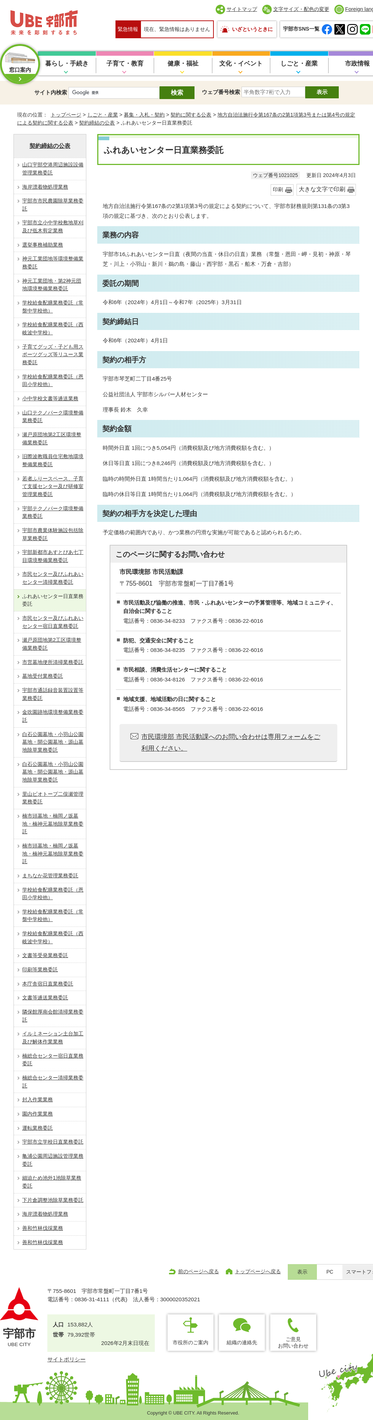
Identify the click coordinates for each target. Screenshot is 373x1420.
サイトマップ (242, 9)
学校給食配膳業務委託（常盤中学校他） (52, 307)
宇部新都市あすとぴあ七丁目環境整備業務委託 (52, 556)
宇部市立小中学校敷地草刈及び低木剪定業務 (52, 226)
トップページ (66, 115)
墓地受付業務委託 (42, 676)
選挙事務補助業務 (42, 245)
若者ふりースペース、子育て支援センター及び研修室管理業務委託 (52, 486)
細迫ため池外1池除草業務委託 (51, 1182)
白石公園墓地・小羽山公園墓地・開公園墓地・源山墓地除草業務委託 (52, 742)
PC (329, 1272)
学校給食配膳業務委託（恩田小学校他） (52, 381)
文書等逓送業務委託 (45, 997)
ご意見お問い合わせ (293, 1342)
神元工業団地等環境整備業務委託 (52, 263)
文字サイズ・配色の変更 (301, 9)
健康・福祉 (183, 63)
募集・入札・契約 (144, 115)
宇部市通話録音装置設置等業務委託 (52, 694)
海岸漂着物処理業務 (45, 187)
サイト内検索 (50, 92)
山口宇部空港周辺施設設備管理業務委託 (52, 169)
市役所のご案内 (190, 1342)
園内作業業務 (37, 1114)
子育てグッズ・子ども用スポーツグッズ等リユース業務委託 (52, 354)
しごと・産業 (299, 63)
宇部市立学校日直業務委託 (52, 1142)
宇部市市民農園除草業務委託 (52, 205)
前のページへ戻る (198, 1271)
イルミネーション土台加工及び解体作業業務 (52, 1038)
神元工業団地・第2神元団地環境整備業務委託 (51, 285)
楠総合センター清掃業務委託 (52, 1082)
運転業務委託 (37, 1128)
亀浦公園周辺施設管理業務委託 (52, 1160)
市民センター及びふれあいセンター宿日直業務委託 (52, 622)
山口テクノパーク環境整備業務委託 (52, 417)
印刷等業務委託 (40, 969)
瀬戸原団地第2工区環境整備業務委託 (51, 438)
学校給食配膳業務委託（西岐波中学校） (52, 328)
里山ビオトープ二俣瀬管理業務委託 (52, 798)
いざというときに (252, 29)
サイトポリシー (66, 1359)
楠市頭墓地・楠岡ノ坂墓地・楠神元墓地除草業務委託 (52, 823)
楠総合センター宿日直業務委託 (52, 1060)
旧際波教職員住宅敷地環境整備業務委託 (52, 460)
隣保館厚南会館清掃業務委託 (52, 1016)
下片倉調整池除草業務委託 (52, 1200)
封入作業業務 (37, 1099)
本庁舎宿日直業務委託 (47, 984)
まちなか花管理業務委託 (50, 875)
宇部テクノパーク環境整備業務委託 (52, 512)
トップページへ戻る (258, 1271)
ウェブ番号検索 (221, 92)
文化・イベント (241, 63)
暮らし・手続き (67, 63)
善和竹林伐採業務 (42, 1228)
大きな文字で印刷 (322, 189)
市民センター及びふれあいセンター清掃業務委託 (52, 578)
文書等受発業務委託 (45, 955)
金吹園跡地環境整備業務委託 (52, 716)
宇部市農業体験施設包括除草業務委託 (52, 534)
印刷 (278, 189)
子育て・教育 (125, 63)
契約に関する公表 (190, 115)
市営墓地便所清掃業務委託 (52, 662)
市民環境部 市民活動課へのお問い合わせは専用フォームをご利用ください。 (230, 742)
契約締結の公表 (97, 123)
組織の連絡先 (242, 1342)
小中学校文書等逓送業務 (50, 398)
